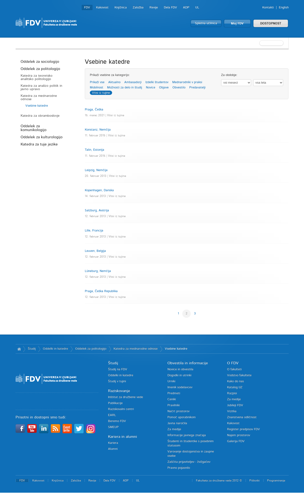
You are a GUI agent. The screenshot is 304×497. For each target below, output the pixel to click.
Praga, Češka (94, 109)
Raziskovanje (119, 391)
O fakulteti (234, 369)
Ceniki (171, 399)
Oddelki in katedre (55, 348)
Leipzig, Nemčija (96, 170)
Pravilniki (173, 405)
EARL (112, 415)
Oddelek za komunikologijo (33, 128)
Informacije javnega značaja (186, 435)
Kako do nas (235, 381)
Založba (138, 7)
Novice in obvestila (180, 369)
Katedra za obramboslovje (40, 115)
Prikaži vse (97, 82)
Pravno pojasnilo (178, 467)
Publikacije (115, 403)
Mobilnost (96, 87)
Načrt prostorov (178, 411)
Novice (150, 87)
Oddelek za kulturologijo (42, 137)
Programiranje (276, 480)
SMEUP (113, 427)
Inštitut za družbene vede (125, 397)
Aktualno (114, 82)
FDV (87, 7)
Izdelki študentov (156, 82)
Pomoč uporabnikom (181, 417)
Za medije (174, 429)
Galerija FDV (236, 441)
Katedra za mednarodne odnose (39, 97)
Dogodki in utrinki (179, 375)
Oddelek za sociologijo (40, 62)
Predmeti (173, 393)
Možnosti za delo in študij (124, 87)
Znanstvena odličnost (242, 417)
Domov (19, 348)
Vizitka (231, 411)
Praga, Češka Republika (101, 291)
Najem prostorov (238, 435)
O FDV (232, 363)
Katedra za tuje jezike (39, 144)
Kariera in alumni (122, 437)
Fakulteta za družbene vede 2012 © (219, 480)
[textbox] (257, 43)
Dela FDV (170, 7)
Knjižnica (121, 7)
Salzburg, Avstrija (97, 210)
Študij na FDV (117, 369)
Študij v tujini (117, 381)
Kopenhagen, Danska (99, 190)
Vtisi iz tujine (101, 92)
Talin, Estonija (94, 149)
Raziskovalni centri (121, 409)
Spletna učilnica (206, 23)
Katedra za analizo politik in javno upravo (41, 87)
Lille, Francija (94, 230)
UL (197, 7)
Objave (164, 87)
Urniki (171, 381)
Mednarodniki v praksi (187, 82)
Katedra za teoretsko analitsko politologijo (36, 77)
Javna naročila (177, 423)
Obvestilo (178, 87)
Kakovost (102, 7)
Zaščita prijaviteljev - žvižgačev (188, 461)
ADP (186, 7)
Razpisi (232, 393)
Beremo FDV (117, 421)
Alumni (113, 449)
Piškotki (254, 480)
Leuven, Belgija (95, 251)
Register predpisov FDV (243, 429)
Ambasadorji (133, 82)
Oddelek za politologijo (40, 69)
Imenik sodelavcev (179, 387)
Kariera (113, 443)
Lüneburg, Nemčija (98, 271)
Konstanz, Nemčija (98, 129)
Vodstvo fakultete (239, 375)
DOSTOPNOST (270, 23)
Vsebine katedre (36, 105)
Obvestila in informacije (187, 363)
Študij (32, 348)
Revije (153, 7)
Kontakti (268, 7)
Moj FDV (237, 23)
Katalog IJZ (234, 387)
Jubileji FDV (235, 405)
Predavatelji (197, 87)
